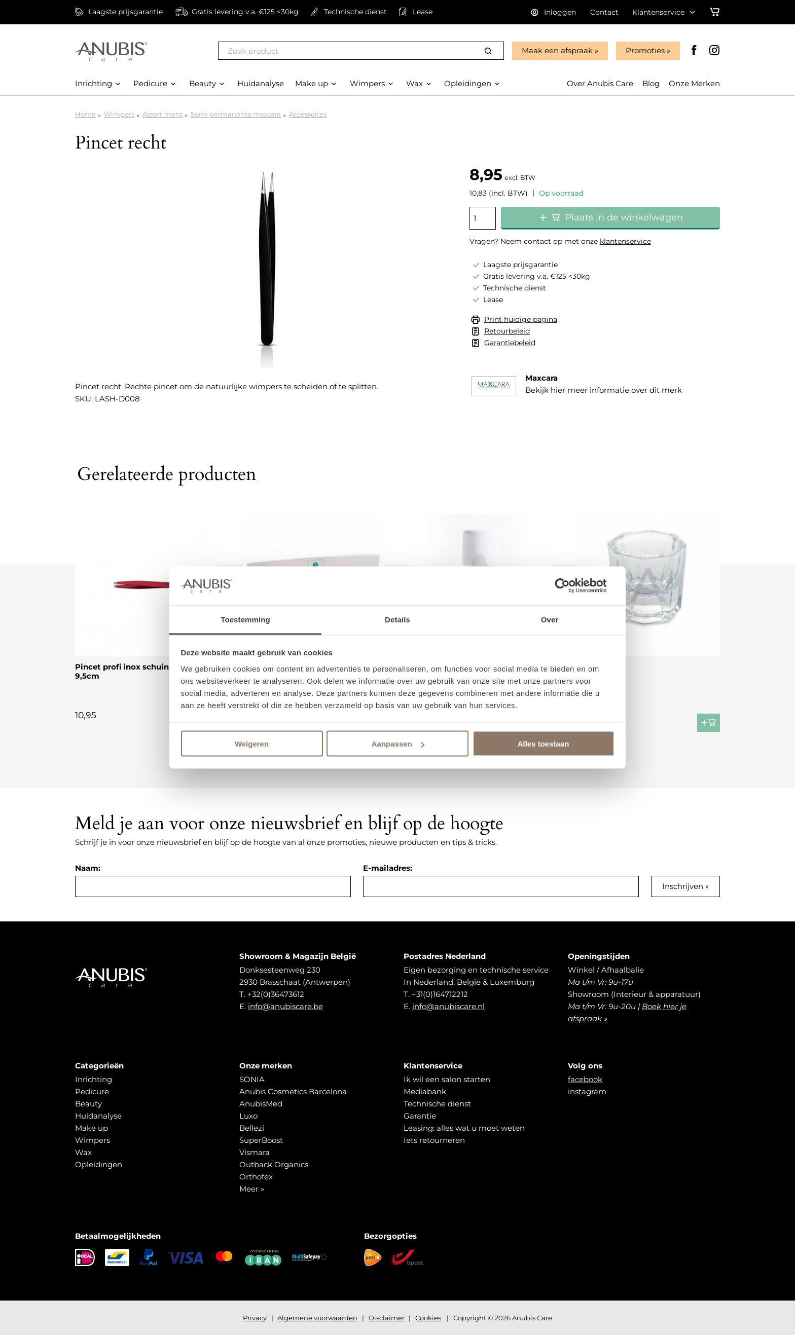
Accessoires (308, 114)
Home (85, 114)
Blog (651, 83)
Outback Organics (273, 1164)
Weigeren (252, 743)
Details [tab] (397, 619)
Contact (604, 12)
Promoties (645, 50)
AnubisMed (260, 1103)
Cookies (428, 1318)
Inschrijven (682, 886)
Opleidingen (98, 1164)
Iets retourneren (434, 1140)
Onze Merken (694, 83)
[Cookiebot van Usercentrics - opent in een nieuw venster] (570, 586)
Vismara (254, 1152)
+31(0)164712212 (440, 994)
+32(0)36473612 (275, 994)
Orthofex (256, 1176)
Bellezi (251, 1128)
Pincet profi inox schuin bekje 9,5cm (134, 671)
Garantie (420, 1116)
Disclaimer (387, 1318)
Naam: (87, 868)
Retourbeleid (507, 331)
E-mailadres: (387, 868)
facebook (585, 1079)
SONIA (252, 1079)
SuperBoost (261, 1140)
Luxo (248, 1116)
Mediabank (425, 1091)
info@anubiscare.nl (448, 1006)
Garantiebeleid (509, 342)
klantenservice (625, 241)
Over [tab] (550, 619)
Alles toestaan (543, 743)
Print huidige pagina (520, 319)
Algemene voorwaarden (317, 1318)
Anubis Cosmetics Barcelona (293, 1091)
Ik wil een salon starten (447, 1079)
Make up (91, 1128)
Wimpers (119, 114)
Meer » (251, 1189)
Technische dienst (437, 1103)
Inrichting (93, 1079)
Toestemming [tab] (245, 619)
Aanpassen (398, 743)
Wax (83, 1152)
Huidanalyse (98, 1116)
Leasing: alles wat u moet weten (464, 1128)
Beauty (88, 1103)
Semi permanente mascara (236, 114)
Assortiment (162, 114)
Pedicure (92, 1091)
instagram (587, 1091)
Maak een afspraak (557, 50)
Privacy (255, 1318)
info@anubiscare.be (285, 1006)
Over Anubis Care (600, 83)
